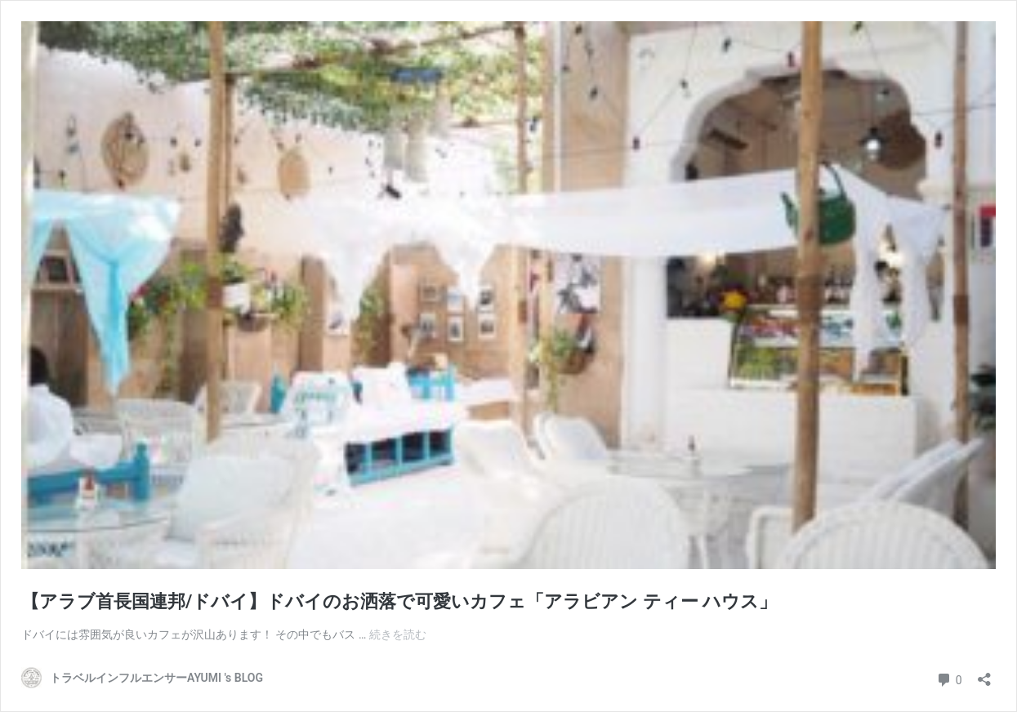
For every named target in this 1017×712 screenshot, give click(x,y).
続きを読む (397, 634)
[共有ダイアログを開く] (984, 674)
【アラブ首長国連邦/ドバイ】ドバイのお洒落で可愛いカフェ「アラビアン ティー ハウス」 (399, 601)
